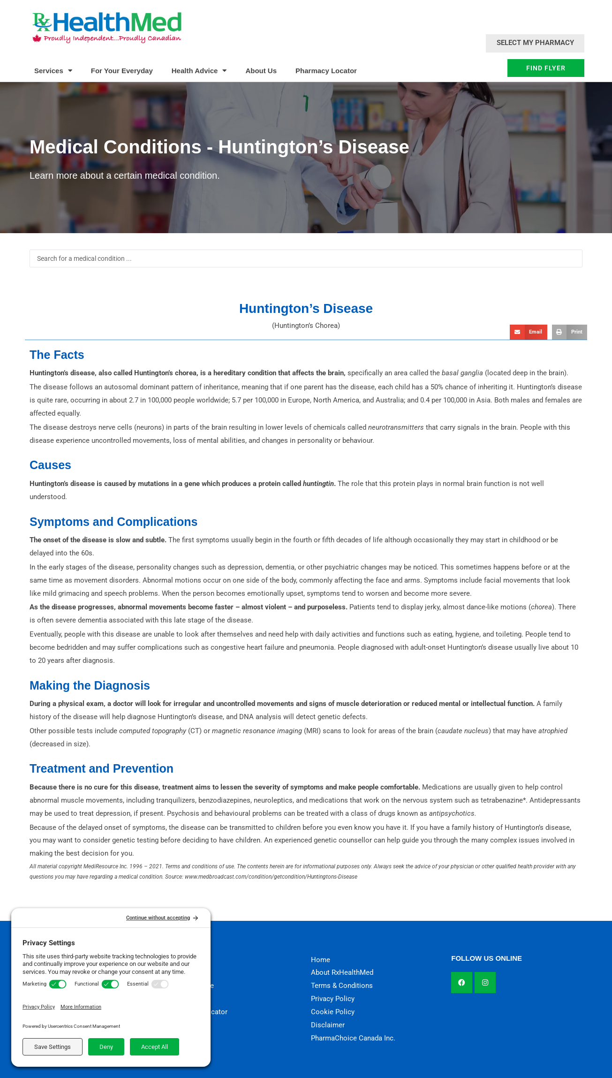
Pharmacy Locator (326, 71)
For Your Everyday (122, 71)
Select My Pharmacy (535, 42)
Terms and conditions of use (199, 866)
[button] (528, 332)
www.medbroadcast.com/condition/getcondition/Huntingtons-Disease (271, 876)
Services (53, 70)
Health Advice (199, 70)
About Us (261, 71)
